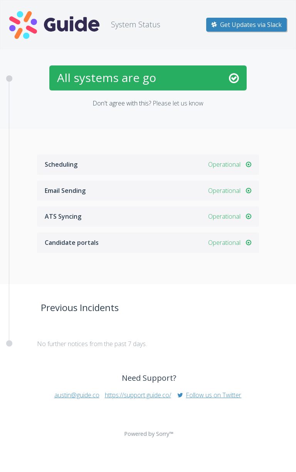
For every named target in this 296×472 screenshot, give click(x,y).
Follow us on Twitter (209, 395)
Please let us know (178, 103)
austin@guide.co (76, 395)
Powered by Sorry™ (148, 433)
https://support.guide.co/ (138, 395)
